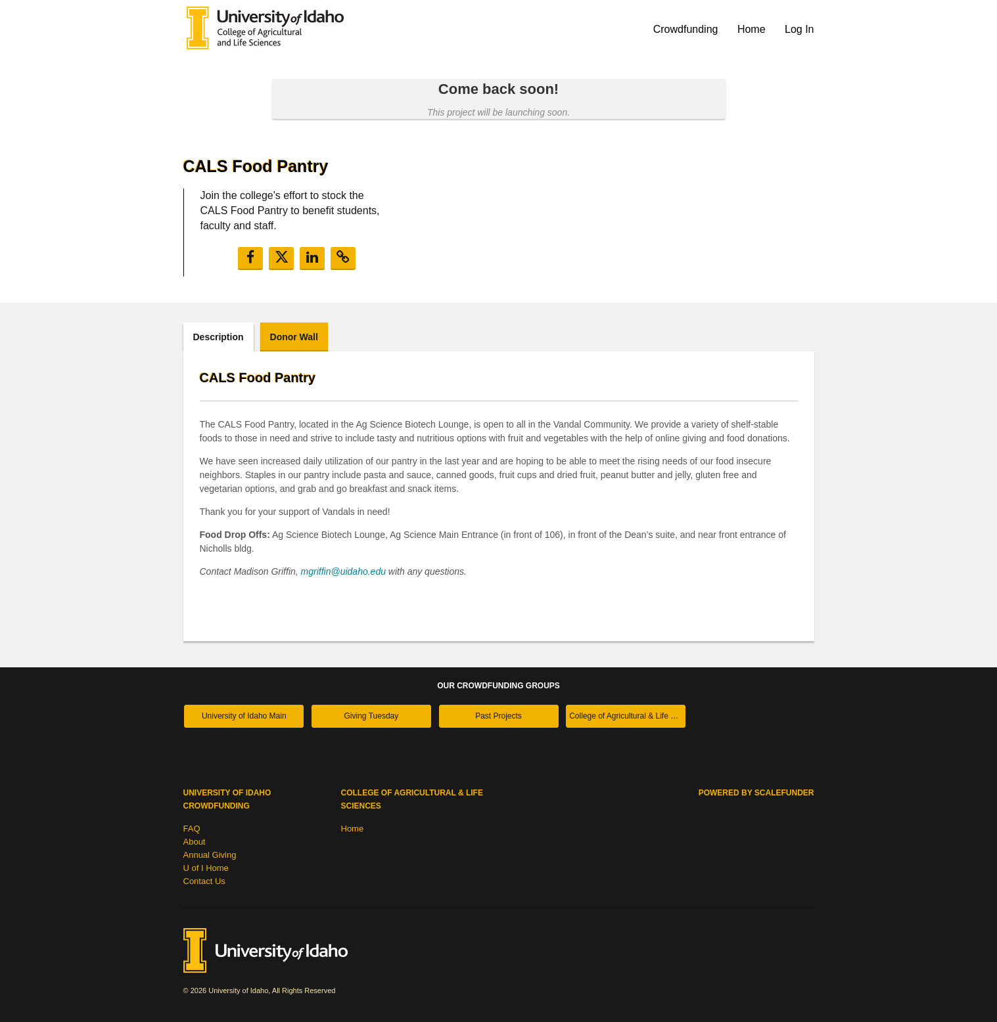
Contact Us (204, 881)
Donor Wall (294, 337)
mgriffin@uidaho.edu (343, 571)
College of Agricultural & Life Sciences (627, 716)
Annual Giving (210, 855)
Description (218, 337)
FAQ (191, 828)
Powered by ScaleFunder (756, 792)
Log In (799, 29)
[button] (250, 258)
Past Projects (498, 716)
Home (752, 29)
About (194, 842)
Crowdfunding (687, 29)
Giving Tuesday (371, 716)
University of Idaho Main (244, 716)
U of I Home (206, 868)
